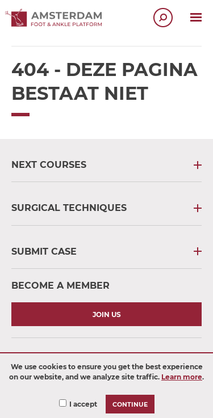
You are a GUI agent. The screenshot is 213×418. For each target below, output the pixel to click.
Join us (107, 314)
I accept (83, 404)
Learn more (181, 377)
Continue (130, 404)
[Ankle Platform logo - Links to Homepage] (57, 23)
